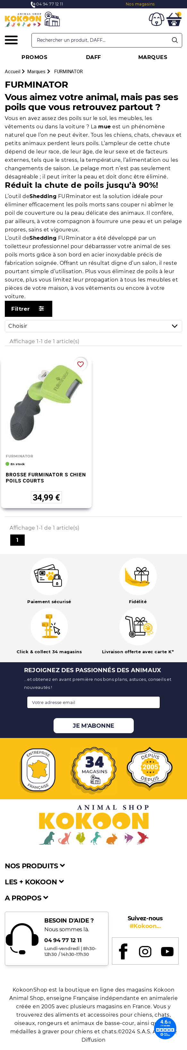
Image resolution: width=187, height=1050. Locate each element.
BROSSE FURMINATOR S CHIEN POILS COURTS (46, 477)
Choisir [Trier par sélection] (95, 326)
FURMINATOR (19, 456)
